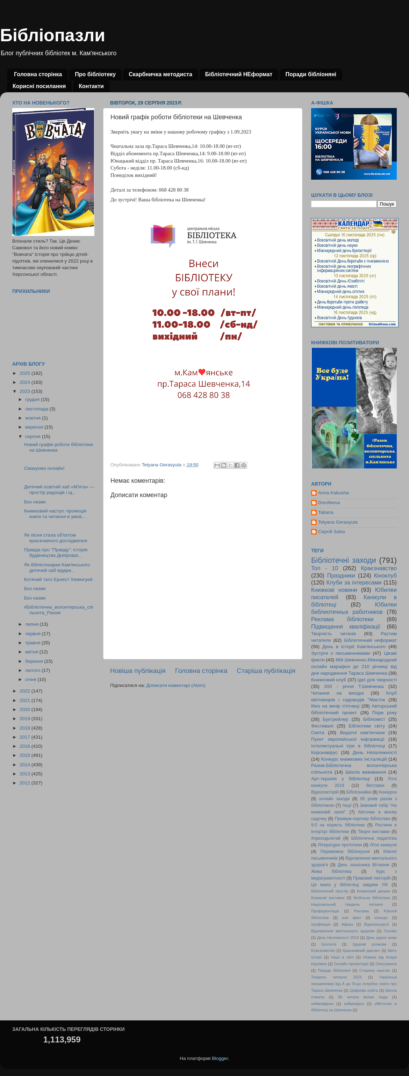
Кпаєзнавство (323, 950)
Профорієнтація (325, 911)
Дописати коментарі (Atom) (175, 685)
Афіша (347, 924)
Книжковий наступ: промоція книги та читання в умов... (55, 513)
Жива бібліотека (331, 871)
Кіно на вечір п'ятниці (335, 706)
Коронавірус (324, 752)
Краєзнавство (379, 568)
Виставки (375, 785)
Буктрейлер (335, 719)
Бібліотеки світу (367, 726)
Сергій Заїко (331, 531)
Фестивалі (322, 726)
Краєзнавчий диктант (361, 950)
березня (34, 661)
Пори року (384, 712)
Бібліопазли (52, 35)
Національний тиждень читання (347, 904)
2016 (25, 746)
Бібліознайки (358, 792)
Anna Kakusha (333, 492)
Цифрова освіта (364, 990)
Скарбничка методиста (160, 74)
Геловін (390, 931)
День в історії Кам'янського (354, 646)
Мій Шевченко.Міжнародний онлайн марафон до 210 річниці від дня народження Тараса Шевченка (354, 666)
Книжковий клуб (328, 679)
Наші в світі (342, 957)
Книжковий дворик (373, 891)
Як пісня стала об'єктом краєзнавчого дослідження (55, 537)
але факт (351, 918)
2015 (25, 755)
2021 (25, 700)
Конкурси (388, 792)
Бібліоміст (374, 719)
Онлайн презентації (351, 964)
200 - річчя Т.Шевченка (354, 686)
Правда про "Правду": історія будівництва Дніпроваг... (56, 552)
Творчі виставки (374, 831)
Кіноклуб (385, 575)
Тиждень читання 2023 (336, 977)
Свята (317, 732)
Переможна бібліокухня (345, 851)
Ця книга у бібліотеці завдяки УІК (349, 884)
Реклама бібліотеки (342, 619)
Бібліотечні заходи (343, 560)
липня (32, 624)
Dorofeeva (329, 502)
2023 (25, 391)
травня (33, 642)
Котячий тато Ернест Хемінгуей (58, 579)
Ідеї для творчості (377, 679)
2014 (25, 764)
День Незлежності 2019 (338, 937)
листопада (37, 408)
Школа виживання (365, 772)
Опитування (386, 964)
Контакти (91, 86)
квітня (32, 651)
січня (31, 679)
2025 (25, 373)
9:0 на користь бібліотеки (338, 825)
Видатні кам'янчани (362, 732)
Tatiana (325, 512)
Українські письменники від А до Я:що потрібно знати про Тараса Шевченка (354, 983)
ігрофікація (320, 924)
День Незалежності (375, 752)
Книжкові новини (334, 590)
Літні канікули (383, 844)
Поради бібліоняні (310, 74)
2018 (25, 728)
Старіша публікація (266, 670)
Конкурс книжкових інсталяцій (354, 759)
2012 (25, 783)
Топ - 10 (324, 568)
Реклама (361, 911)
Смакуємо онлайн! (44, 468)
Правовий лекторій (371, 878)
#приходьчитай (325, 838)
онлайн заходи (334, 798)
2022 (25, 691)
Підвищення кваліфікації (345, 626)
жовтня (33, 418)
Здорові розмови (369, 944)
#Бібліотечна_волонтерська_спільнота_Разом (58, 609)
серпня (33, 436)
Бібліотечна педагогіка (374, 838)
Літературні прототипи (340, 844)
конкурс (381, 918)
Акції (346, 805)
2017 (25, 737)
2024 (25, 382)
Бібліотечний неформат (370, 640)
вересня (34, 427)
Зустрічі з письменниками (340, 653)
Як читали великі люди (363, 997)
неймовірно (354, 1004)
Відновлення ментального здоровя (342, 931)
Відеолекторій (325, 792)
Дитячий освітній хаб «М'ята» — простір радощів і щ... (59, 489)
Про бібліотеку (95, 74)
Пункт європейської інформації (347, 739)
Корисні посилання (39, 86)
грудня (33, 399)
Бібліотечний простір (329, 891)
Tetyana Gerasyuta (338, 522)
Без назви (35, 501)
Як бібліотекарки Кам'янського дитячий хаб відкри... (57, 567)
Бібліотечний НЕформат (239, 74)
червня (33, 633)
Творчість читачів (333, 633)
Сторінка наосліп (374, 970)
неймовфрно (322, 1004)
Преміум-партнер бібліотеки (362, 818)
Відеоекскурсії (376, 924)
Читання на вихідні (337, 693)
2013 (25, 773)
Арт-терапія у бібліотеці (340, 778)
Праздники (341, 575)
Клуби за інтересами (354, 582)
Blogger (220, 1058)
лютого (33, 670)
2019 (25, 718)
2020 (25, 709)
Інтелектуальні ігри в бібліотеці (348, 745)
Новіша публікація (138, 670)
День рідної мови (381, 937)
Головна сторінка (38, 74)
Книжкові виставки (327, 898)
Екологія (329, 944)
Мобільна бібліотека (371, 898)
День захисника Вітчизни (363, 864)
